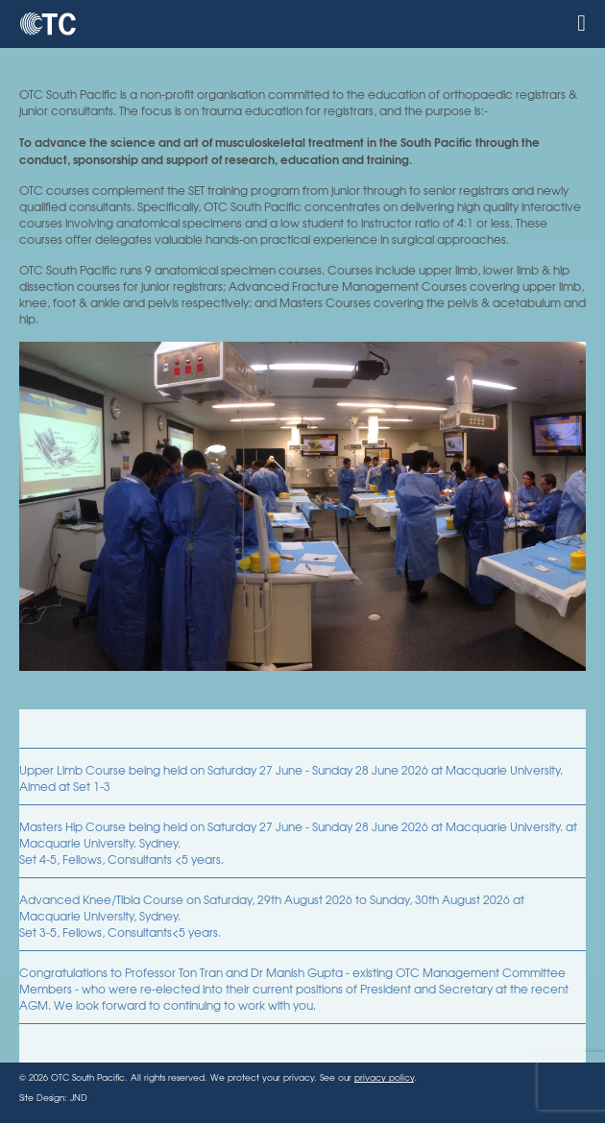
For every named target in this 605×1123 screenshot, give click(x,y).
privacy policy (384, 1077)
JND (78, 1097)
